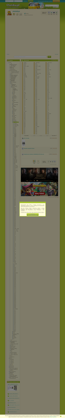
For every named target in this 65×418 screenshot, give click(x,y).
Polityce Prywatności (53, 416)
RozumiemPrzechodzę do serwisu (32, 214)
